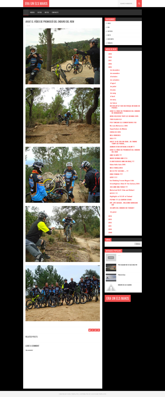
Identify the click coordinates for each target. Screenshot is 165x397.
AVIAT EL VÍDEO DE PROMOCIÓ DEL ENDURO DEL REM (125, 151)
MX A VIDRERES (115, 135)
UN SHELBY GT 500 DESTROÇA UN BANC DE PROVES (125, 107)
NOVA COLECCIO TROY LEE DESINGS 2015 (124, 116)
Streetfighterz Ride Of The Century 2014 (125, 183)
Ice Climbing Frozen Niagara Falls (122, 180)
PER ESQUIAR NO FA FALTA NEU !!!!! (127, 265)
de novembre (115, 73)
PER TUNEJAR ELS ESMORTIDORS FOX (123, 122)
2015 (110, 67)
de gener (113, 212)
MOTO (109, 35)
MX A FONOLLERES (116, 167)
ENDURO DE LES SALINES (125, 285)
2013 (110, 219)
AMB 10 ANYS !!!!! (116, 155)
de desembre (115, 70)
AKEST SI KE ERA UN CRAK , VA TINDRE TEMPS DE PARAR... (123, 142)
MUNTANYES (111, 39)
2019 (110, 54)
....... (119, 255)
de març (113, 99)
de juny (113, 89)
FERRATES (110, 43)
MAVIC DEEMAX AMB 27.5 (118, 158)
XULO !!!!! (113, 138)
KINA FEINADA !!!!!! (116, 174)
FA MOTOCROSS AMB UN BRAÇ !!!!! (122, 161)
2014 (110, 216)
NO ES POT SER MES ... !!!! (119, 171)
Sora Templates (73, 394)
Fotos (40, 12)
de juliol (113, 86)
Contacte (55, 12)
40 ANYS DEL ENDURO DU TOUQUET (122, 208)
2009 (110, 232)
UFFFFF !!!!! (114, 193)
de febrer (114, 103)
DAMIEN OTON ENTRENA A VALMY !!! (122, 146)
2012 (110, 222)
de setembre (115, 80)
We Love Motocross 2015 (119, 125)
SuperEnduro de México (118, 129)
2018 (110, 57)
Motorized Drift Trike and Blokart (122, 190)
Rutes (47, 12)
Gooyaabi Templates (98, 394)
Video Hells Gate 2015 (117, 164)
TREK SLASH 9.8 (115, 119)
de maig (113, 93)
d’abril (112, 96)
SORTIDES (110, 31)
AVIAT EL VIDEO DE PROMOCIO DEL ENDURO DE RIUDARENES (125, 112)
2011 (110, 226)
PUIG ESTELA (121, 275)
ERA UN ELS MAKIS (36, 3)
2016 (110, 63)
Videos (32, 12)
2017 (110, 60)
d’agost (113, 83)
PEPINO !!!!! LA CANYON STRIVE (121, 199)
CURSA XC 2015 (115, 132)
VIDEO (109, 23)
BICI (108, 27)
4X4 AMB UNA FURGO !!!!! (119, 187)
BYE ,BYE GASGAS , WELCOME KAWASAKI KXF (124, 203)
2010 (110, 229)
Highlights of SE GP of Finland (121, 196)
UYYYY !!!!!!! (113, 177)
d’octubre (114, 76)
